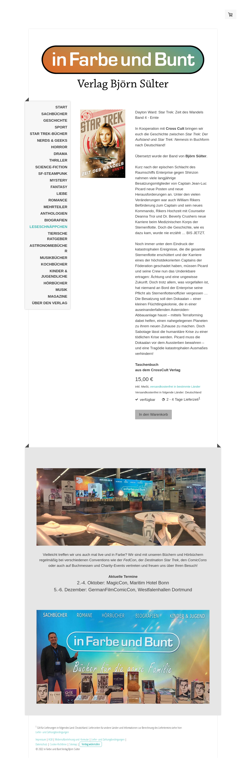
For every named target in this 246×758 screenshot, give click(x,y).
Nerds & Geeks (52, 140)
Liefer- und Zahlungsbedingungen (52, 732)
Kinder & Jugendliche (54, 274)
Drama (60, 154)
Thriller (58, 160)
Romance (57, 200)
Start (61, 107)
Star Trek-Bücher (48, 134)
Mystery (58, 180)
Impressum (41, 739)
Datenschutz (41, 744)
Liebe (62, 194)
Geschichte (55, 120)
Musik (61, 290)
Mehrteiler (55, 207)
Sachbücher (54, 114)
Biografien (55, 220)
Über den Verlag (49, 303)
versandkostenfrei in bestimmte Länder (175, 386)
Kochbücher (54, 264)
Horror (59, 147)
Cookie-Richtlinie (58, 744)
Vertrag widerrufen (91, 744)
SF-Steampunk (52, 174)
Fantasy (59, 187)
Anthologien (53, 213)
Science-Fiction (51, 167)
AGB (50, 739)
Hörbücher (55, 283)
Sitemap (73, 744)
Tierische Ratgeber (57, 236)
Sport (61, 127)
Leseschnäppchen (48, 227)
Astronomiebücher (48, 248)
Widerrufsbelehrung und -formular (72, 739)
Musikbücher (53, 258)
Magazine (57, 296)
